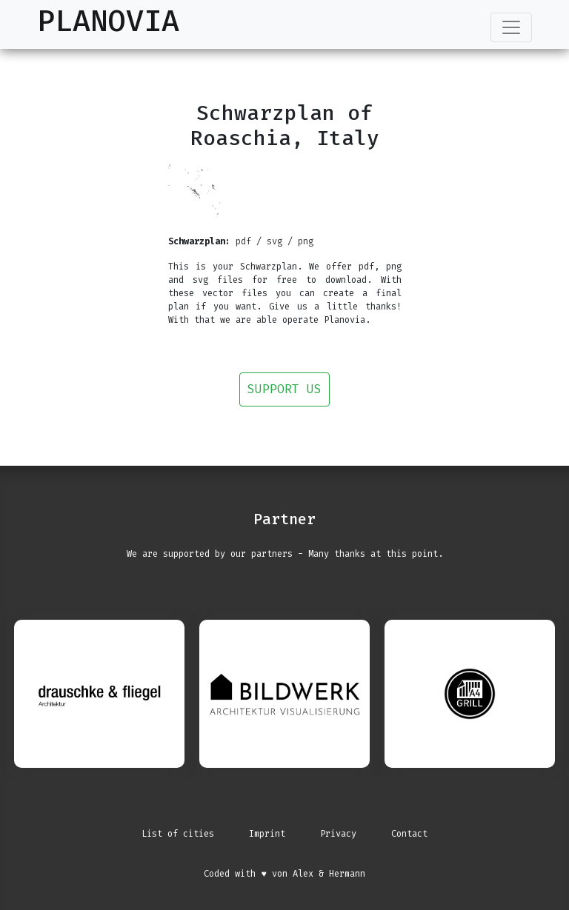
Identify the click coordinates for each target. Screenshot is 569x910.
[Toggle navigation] (511, 27)
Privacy (338, 834)
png (305, 241)
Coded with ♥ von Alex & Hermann (284, 874)
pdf (243, 241)
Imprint (267, 834)
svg (274, 241)
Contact (409, 834)
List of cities (178, 834)
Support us (284, 389)
